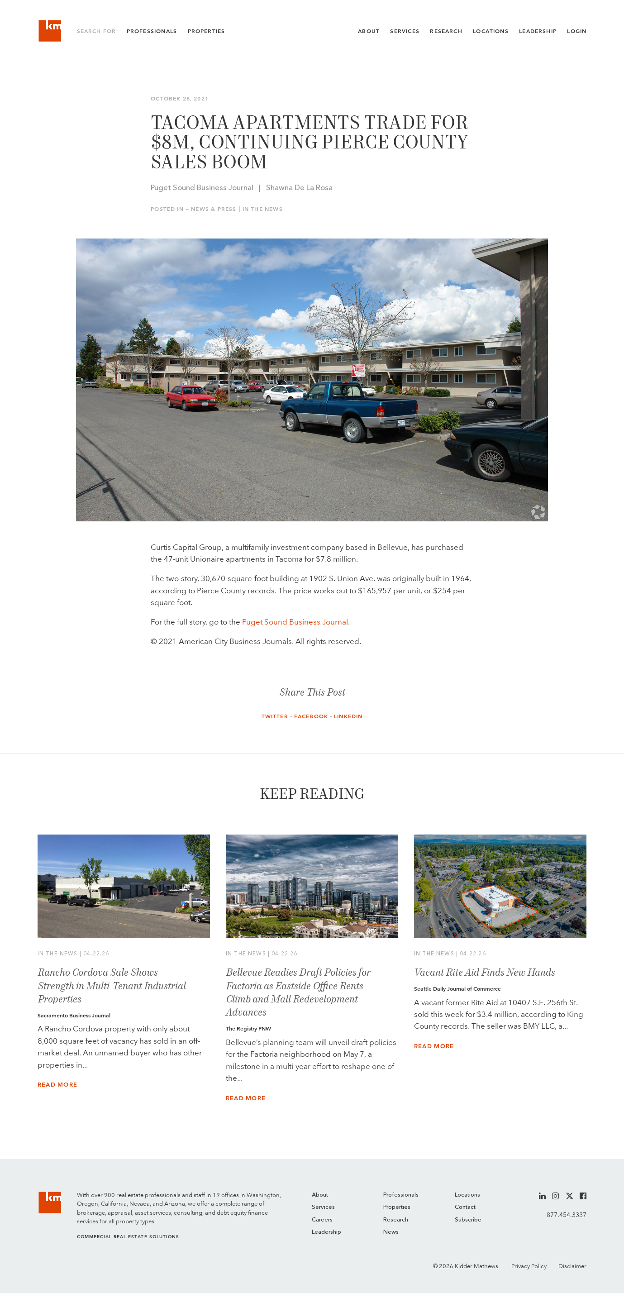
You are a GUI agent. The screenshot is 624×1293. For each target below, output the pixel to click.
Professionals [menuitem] (401, 1195)
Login (576, 31)
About (369, 31)
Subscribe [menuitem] (468, 1220)
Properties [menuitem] (396, 1207)
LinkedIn (348, 716)
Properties (206, 31)
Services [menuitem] (323, 1207)
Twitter (275, 716)
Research (446, 31)
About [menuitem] (320, 1195)
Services (404, 31)
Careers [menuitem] (322, 1220)
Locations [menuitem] (467, 1195)
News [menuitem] (391, 1232)
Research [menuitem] (395, 1220)
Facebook (311, 716)
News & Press (213, 209)
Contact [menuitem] (465, 1207)
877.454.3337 (566, 1214)
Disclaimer (572, 1266)
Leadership (538, 31)
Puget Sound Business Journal (295, 621)
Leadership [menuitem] (326, 1232)
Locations (491, 31)
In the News (263, 209)
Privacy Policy (529, 1266)
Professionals (152, 31)
